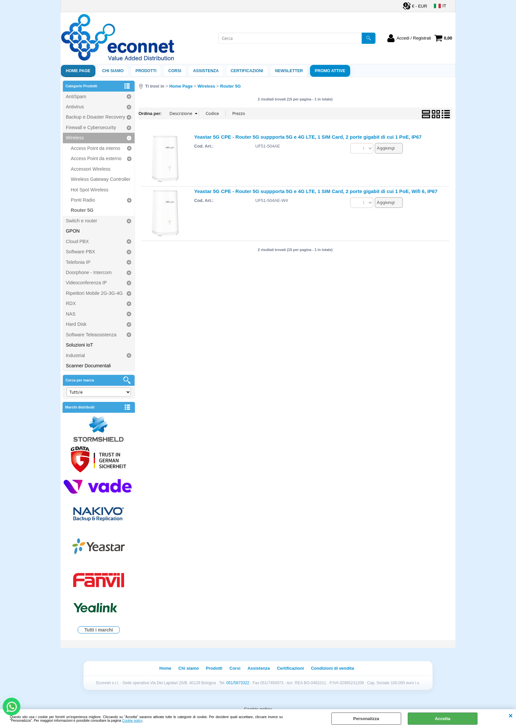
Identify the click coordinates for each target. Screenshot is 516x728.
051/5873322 (237, 683)
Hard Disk (76, 324)
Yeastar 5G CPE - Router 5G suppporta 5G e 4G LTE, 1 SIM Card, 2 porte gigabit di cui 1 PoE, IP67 (308, 137)
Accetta (442, 718)
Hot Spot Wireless (89, 189)
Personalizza (366, 718)
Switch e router (81, 220)
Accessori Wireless (91, 169)
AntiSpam (76, 96)
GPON (73, 231)
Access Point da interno (95, 148)
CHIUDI (510, 716)
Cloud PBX (77, 241)
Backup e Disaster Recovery (95, 117)
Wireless (75, 137)
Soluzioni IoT (79, 345)
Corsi (174, 71)
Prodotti (146, 71)
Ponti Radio (83, 200)
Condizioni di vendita (332, 668)
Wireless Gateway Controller (100, 179)
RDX (71, 303)
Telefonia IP (78, 262)
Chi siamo (113, 71)
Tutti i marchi (99, 629)
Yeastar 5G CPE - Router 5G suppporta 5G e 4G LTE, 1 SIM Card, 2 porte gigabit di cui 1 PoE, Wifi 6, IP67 (315, 191)
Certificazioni (247, 71)
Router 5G (82, 210)
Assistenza (258, 668)
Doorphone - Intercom (89, 272)
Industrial (75, 355)
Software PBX (80, 251)
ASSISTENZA (206, 71)
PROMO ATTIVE (330, 71)
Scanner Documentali (88, 365)
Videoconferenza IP (86, 282)
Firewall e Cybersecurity (91, 127)
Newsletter (289, 71)
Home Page (78, 71)
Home (165, 668)
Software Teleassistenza (91, 334)
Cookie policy (132, 720)
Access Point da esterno (96, 158)
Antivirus (75, 106)
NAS (70, 314)
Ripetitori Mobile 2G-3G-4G (94, 293)
